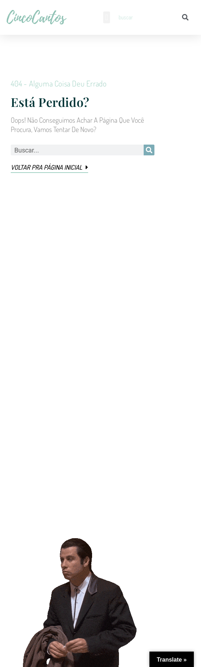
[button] (106, 17)
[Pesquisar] (185, 17)
